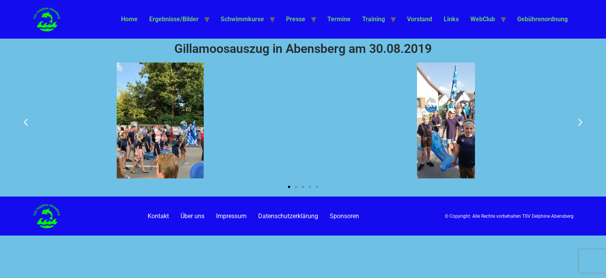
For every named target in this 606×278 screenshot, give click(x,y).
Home (129, 19)
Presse (295, 19)
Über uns (192, 216)
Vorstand (419, 19)
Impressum (231, 216)
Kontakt (158, 216)
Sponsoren (344, 216)
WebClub (482, 19)
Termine (339, 19)
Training (373, 19)
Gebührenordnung (542, 19)
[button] (26, 122)
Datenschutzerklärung (288, 216)
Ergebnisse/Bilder (174, 19)
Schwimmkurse (242, 19)
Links (451, 19)
